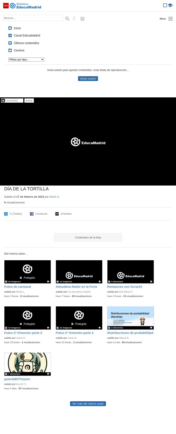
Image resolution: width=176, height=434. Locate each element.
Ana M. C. (21, 384)
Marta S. (54, 196)
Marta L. (20, 291)
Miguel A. (124, 338)
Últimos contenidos (26, 43)
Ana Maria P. (126, 291)
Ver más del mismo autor (88, 403)
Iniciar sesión (88, 78)
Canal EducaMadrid (27, 35)
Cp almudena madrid (79, 291)
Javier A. (20, 338)
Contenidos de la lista (88, 237)
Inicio (17, 28)
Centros (19, 50)
